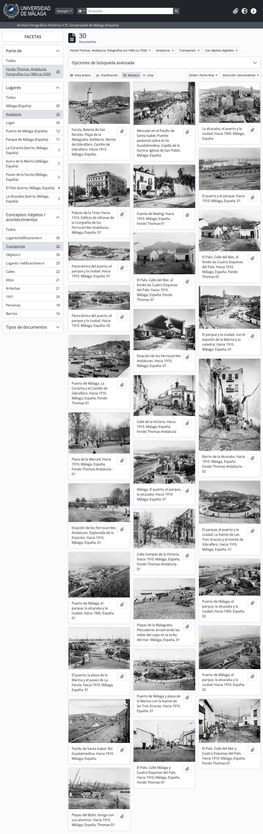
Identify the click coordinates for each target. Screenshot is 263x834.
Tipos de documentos (26, 327)
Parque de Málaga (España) (33, 140)
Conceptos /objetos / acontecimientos (25, 217)
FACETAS (32, 36)
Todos (11, 60)
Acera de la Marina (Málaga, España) (33, 163)
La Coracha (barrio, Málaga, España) (33, 150)
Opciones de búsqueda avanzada (103, 62)
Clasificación (107, 75)
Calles (33, 272)
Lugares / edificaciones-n (33, 264)
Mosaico (131, 75)
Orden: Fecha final (202, 75)
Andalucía (33, 115)
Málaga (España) (33, 106)
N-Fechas (33, 289)
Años (33, 281)
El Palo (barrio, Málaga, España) (33, 188)
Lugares (13, 87)
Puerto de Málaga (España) (33, 132)
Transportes (33, 247)
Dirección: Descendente (239, 75)
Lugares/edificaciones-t (33, 238)
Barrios (33, 314)
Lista (148, 75)
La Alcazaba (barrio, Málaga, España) (33, 198)
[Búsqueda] (130, 11)
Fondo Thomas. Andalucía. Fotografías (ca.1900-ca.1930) (33, 71)
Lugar (33, 123)
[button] (235, 11)
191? (33, 297)
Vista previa (80, 75)
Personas (33, 306)
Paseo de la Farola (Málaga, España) (33, 177)
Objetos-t (33, 255)
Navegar (63, 11)
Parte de (14, 51)
